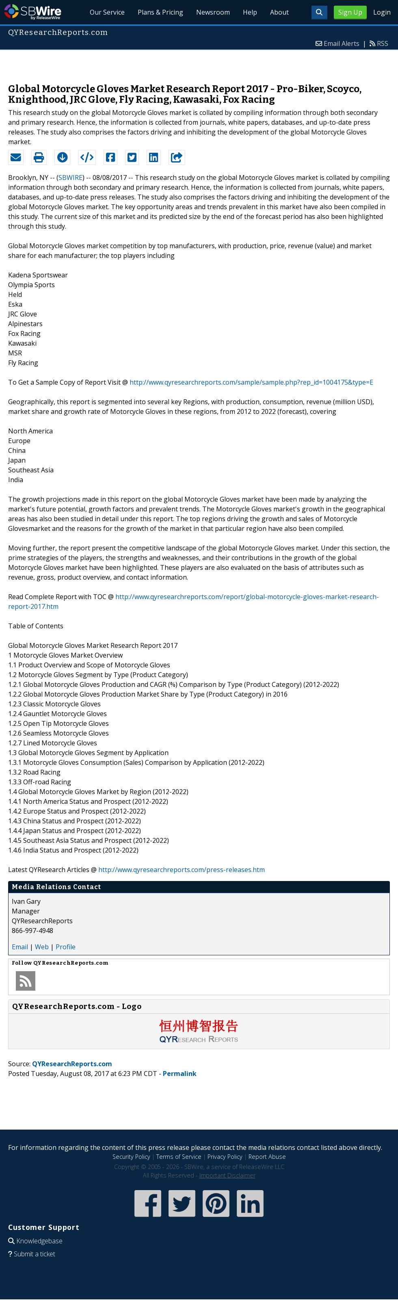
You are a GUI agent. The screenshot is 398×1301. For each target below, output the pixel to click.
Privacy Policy (225, 1156)
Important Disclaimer (227, 1175)
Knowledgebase (39, 1240)
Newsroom (213, 12)
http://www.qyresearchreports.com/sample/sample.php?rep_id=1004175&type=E (251, 382)
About (279, 12)
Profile (66, 946)
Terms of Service (178, 1156)
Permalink (180, 1073)
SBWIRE (70, 177)
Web (42, 946)
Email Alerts (341, 43)
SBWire (32, 12)
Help (250, 12)
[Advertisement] (199, 62)
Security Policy (131, 1156)
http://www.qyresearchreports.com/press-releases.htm (181, 869)
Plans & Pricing (160, 12)
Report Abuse (267, 1156)
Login (382, 12)
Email (20, 946)
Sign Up (350, 12)
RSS (382, 43)
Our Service (107, 12)
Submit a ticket (34, 1253)
